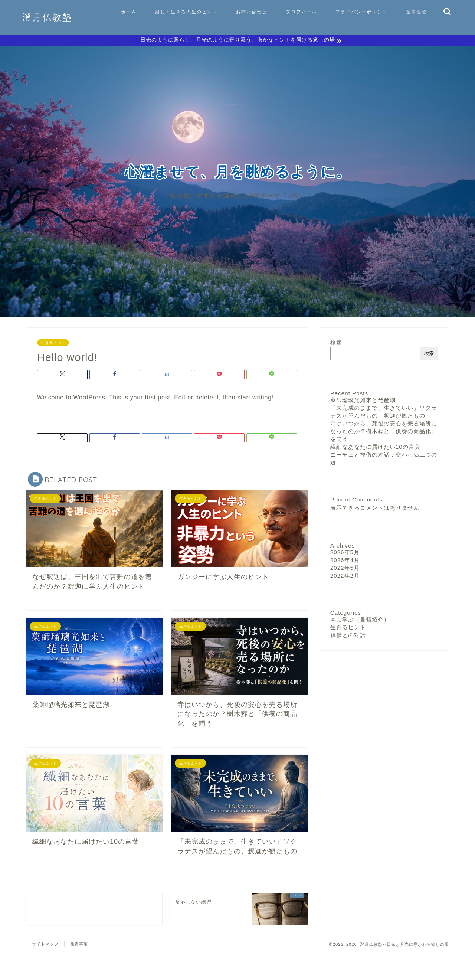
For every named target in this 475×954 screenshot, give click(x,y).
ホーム (129, 11)
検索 (336, 343)
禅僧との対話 (348, 636)
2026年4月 (345, 561)
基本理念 (416, 11)
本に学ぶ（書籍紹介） (360, 620)
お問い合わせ (251, 11)
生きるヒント (53, 344)
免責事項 (79, 945)
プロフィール (301, 11)
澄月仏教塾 (47, 17)
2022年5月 (345, 569)
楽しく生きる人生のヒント (186, 11)
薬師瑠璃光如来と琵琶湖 (363, 401)
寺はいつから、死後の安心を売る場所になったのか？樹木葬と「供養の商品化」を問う (383, 432)
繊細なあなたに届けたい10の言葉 (375, 448)
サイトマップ (45, 945)
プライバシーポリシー (361, 11)
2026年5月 (345, 553)
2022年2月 (345, 577)
